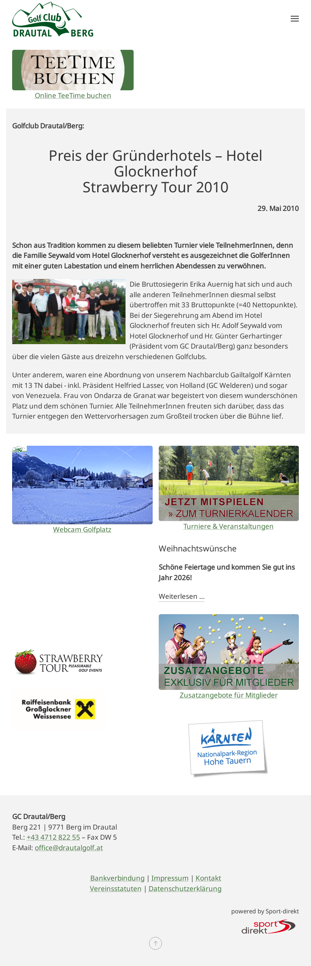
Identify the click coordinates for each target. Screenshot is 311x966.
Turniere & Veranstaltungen (228, 526)
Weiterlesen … (181, 596)
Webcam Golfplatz (82, 529)
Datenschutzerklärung (185, 888)
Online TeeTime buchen (73, 95)
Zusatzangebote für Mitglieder (229, 695)
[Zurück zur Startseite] (52, 19)
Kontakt (208, 878)
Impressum (170, 878)
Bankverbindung (117, 878)
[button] (295, 18)
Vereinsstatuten (116, 888)
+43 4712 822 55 (53, 837)
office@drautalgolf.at (69, 847)
